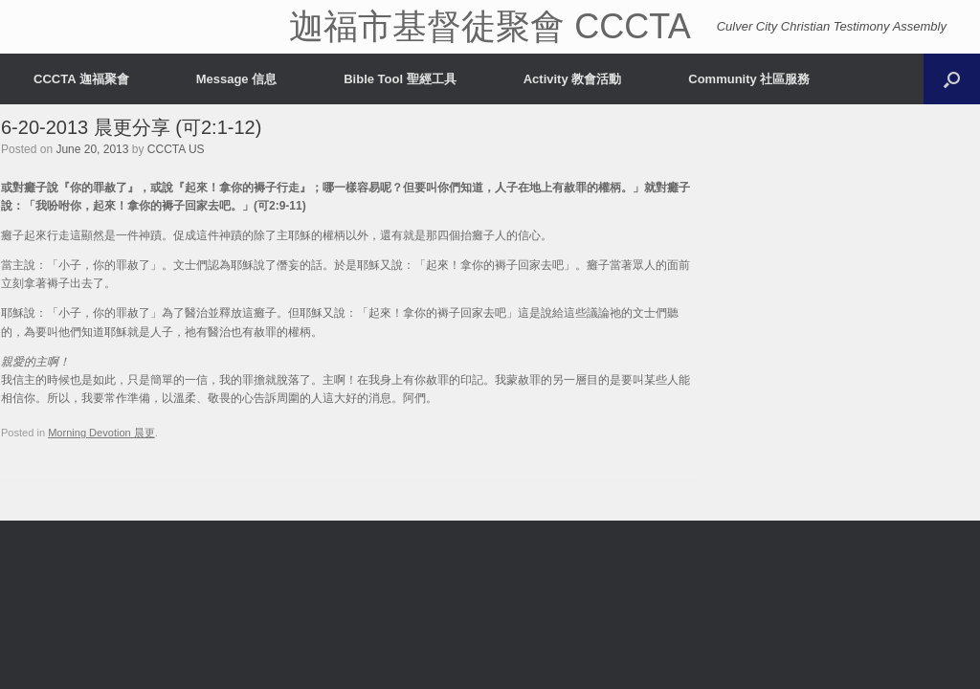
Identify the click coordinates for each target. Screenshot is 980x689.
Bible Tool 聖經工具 (400, 79)
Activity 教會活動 (572, 79)
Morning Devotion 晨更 (101, 432)
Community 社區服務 (749, 79)
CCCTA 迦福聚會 (81, 79)
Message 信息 (237, 79)
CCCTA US (176, 149)
